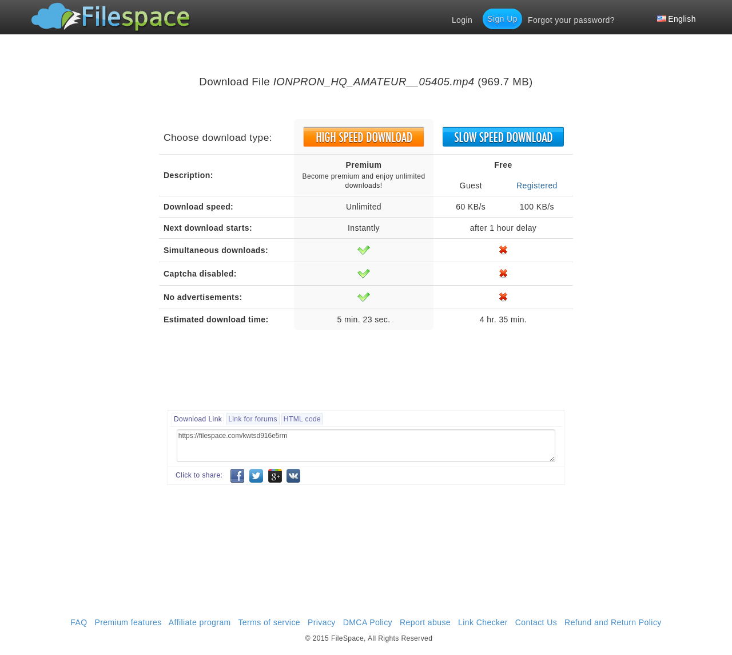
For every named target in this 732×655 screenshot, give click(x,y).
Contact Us (536, 622)
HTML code (302, 419)
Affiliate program (200, 622)
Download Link (198, 419)
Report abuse (425, 622)
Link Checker (483, 622)
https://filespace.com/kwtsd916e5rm (366, 445)
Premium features (127, 622)
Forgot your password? (571, 20)
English (676, 18)
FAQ (78, 622)
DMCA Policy (367, 622)
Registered (537, 185)
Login (462, 20)
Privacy (322, 622)
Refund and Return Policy (613, 622)
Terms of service (269, 622)
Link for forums (252, 419)
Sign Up (502, 18)
